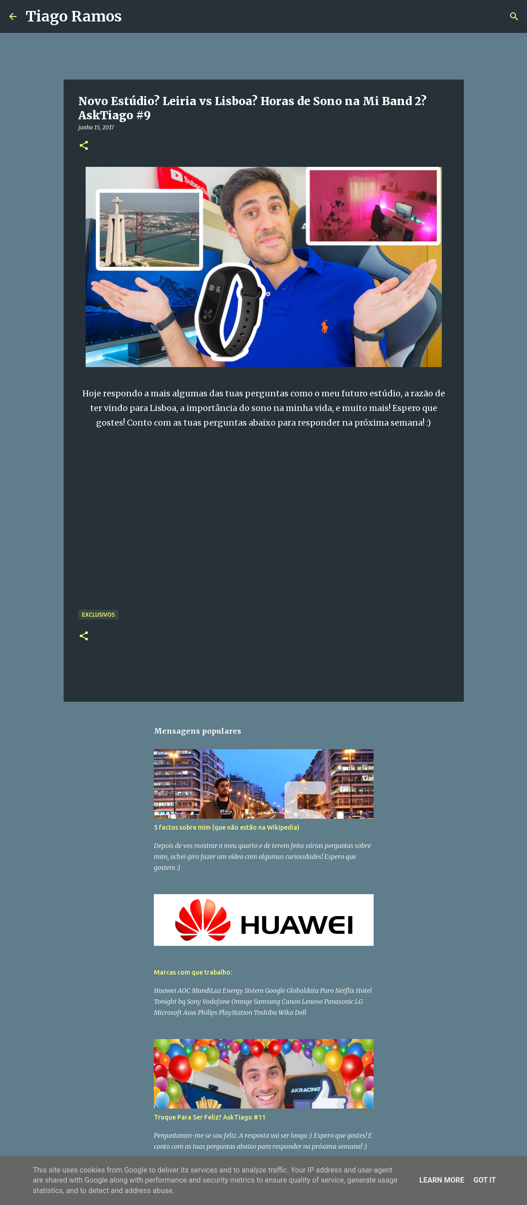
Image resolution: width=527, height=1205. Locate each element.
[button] (83, 146)
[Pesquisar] (134, 16)
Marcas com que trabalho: (193, 972)
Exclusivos (98, 615)
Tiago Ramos (74, 16)
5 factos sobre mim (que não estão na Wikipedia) (226, 827)
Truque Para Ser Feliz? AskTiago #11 (210, 1117)
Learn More (441, 1180)
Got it (484, 1180)
